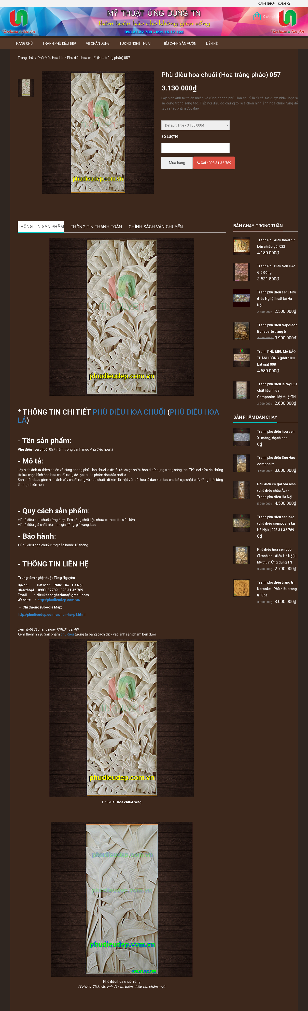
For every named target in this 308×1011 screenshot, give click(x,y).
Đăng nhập (266, 3)
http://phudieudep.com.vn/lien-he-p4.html (51, 615)
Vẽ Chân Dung (98, 43)
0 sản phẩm (272, 17)
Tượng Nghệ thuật (135, 43)
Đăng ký (284, 3)
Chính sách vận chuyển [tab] (156, 226)
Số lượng (170, 137)
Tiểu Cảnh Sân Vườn (179, 43)
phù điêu (67, 634)
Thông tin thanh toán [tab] (96, 226)
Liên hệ (212, 43)
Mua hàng (177, 162)
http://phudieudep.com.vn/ (59, 600)
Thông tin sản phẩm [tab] (41, 226)
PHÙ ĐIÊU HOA (118, 412)
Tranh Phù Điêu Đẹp (59, 43)
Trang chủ (23, 43)
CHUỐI (155, 412)
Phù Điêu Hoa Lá (50, 58)
